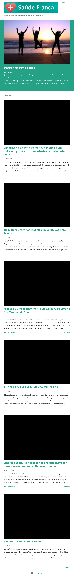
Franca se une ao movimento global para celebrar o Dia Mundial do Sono (37, 310)
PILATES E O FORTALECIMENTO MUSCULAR (31, 387)
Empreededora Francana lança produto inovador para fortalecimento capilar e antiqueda (35, 464)
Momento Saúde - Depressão (22, 541)
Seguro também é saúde (19, 67)
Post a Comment (12, 88)
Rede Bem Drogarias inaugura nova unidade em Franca (35, 231)
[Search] (63, 2)
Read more (67, 88)
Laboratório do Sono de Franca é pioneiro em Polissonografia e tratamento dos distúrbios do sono (34, 151)
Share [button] (5, 88)
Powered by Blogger (37, 573)
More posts (67, 567)
